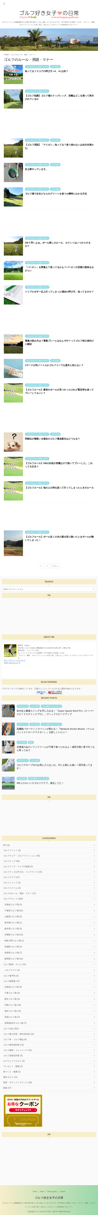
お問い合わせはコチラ (12, 663)
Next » (55, 566)
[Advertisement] (49, 124)
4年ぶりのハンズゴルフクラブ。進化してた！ (40, 783)
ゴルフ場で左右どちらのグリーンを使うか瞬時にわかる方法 (56, 193)
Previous (2, 39)
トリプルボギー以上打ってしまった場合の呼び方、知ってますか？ (59, 291)
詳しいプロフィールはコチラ (14, 660)
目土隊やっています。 (36, 169)
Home (35, 1191)
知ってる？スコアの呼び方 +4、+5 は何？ (46, 71)
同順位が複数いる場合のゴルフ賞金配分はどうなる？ (52, 438)
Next (95, 39)
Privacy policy (52, 1191)
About (42, 1191)
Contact (62, 1191)
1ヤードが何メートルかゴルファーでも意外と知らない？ (54, 365)
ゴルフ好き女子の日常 (49, 1197)
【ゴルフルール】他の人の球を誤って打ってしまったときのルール (59, 487)
